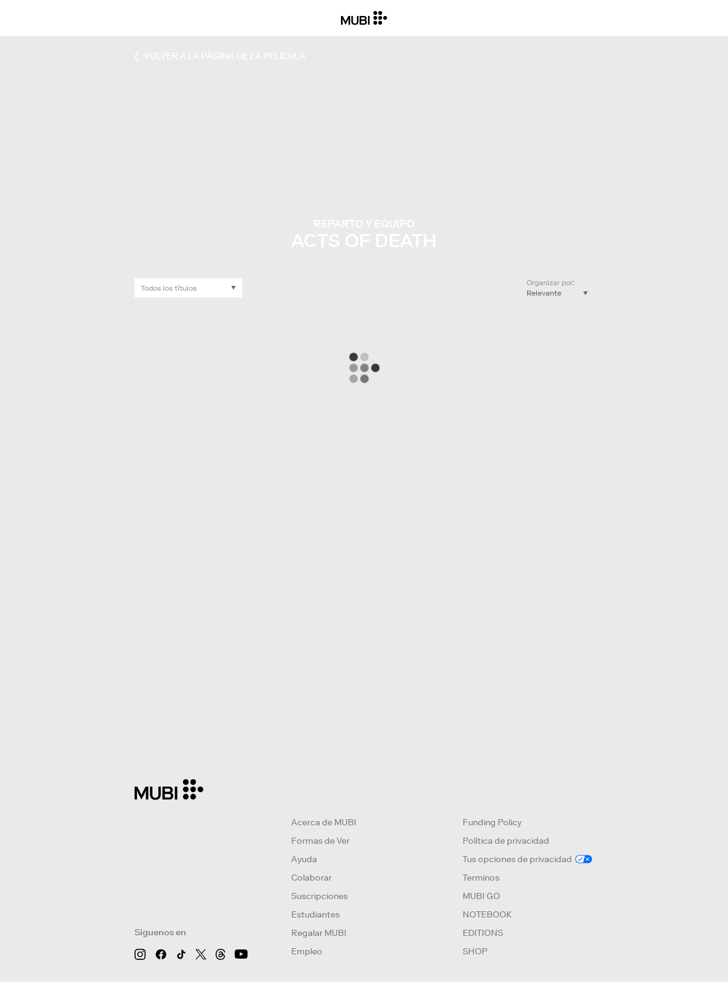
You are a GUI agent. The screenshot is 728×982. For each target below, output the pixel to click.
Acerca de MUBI (323, 822)
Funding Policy (492, 822)
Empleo (307, 951)
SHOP (475, 951)
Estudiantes (315, 914)
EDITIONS (483, 932)
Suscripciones (319, 895)
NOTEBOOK (487, 914)
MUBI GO (481, 895)
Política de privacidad (506, 840)
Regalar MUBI (318, 932)
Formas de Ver (320, 840)
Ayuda (304, 859)
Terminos (481, 877)
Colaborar (311, 877)
